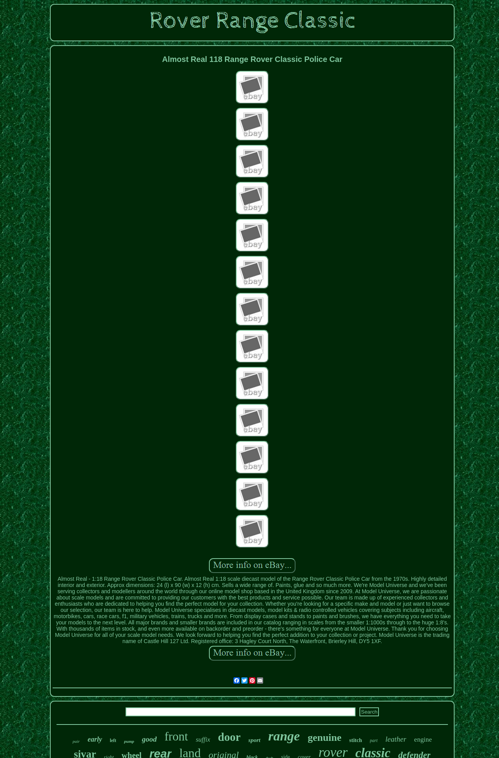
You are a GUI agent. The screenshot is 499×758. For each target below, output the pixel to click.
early (95, 739)
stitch (355, 740)
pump (129, 741)
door (229, 737)
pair (76, 741)
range (284, 736)
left (113, 740)
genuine (325, 737)
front (176, 736)
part (374, 740)
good (149, 739)
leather (396, 739)
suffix (203, 739)
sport (254, 740)
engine (423, 739)
